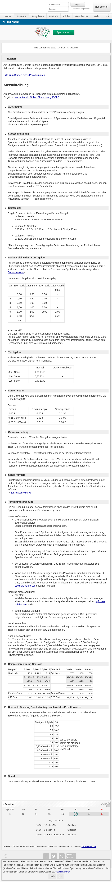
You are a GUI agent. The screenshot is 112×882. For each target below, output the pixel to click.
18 (89, 814)
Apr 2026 (10, 809)
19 (102, 814)
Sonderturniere (16, 272)
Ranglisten (38, 16)
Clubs (66, 16)
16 (10, 814)
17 (76, 814)
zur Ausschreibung (21, 492)
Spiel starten (63, 32)
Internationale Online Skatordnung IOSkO (37, 97)
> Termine (8, 804)
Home (8, 16)
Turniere (21, 16)
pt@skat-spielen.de (25, 585)
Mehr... (97, 16)
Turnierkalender (89, 846)
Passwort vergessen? (81, 9)
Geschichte (81, 16)
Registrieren (101, 6)
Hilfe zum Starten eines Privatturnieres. (24, 75)
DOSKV (53, 16)
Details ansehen (62, 872)
